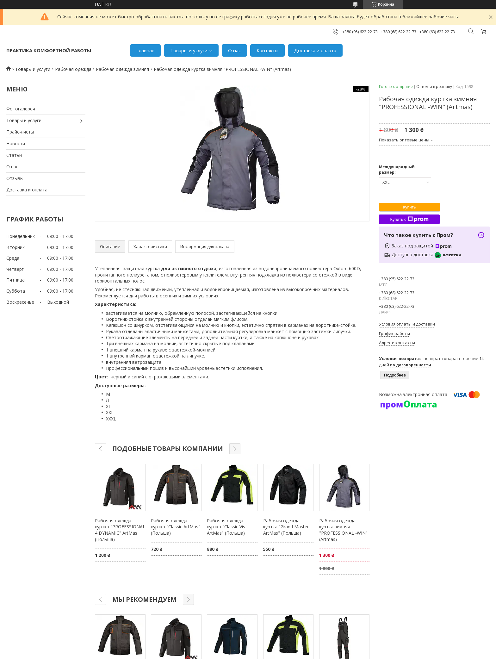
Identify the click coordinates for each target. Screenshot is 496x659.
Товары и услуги (189, 50)
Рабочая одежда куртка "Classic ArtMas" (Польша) (175, 527)
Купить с (409, 219)
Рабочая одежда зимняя (122, 69)
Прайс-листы (20, 132)
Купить (409, 207)
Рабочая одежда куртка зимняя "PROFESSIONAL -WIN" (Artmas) (343, 530)
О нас (234, 50)
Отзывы (14, 178)
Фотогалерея (20, 109)
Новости (15, 143)
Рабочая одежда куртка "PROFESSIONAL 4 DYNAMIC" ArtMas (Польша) (120, 530)
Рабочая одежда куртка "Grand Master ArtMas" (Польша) (286, 527)
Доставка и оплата (315, 50)
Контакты (267, 50)
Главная (145, 50)
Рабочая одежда (73, 69)
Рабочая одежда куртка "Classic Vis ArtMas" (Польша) (226, 527)
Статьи (14, 155)
